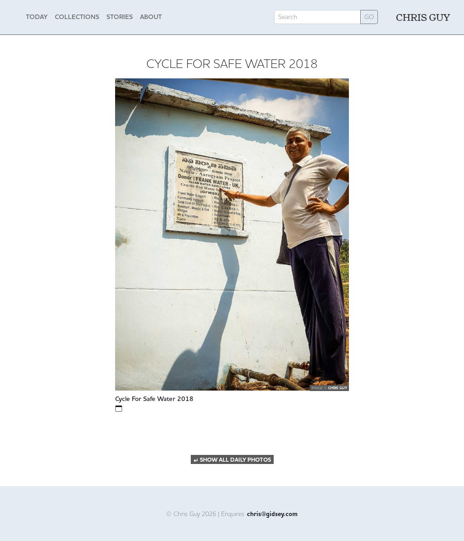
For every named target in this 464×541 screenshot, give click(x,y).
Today (37, 17)
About (151, 17)
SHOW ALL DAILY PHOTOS (232, 460)
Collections (77, 17)
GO (369, 17)
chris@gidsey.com (272, 514)
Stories (119, 17)
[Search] (317, 17)
